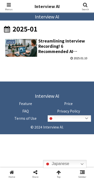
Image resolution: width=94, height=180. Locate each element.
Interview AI (47, 6)
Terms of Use (25, 118)
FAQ (25, 111)
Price (68, 103)
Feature (25, 103)
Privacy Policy (68, 111)
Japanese (60, 119)
